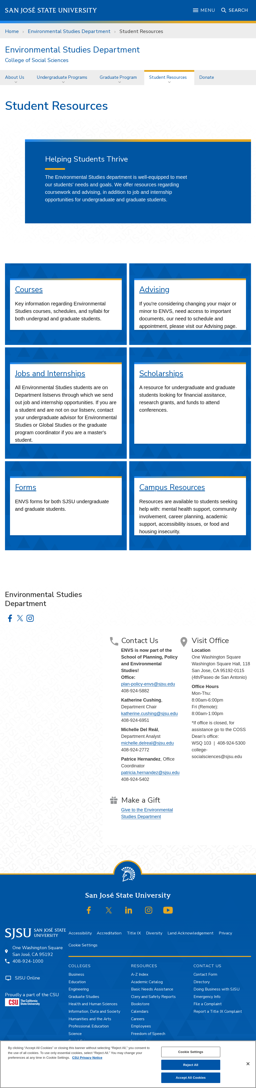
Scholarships (161, 373)
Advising (154, 289)
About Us (14, 77)
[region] (128, 1064)
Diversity (154, 933)
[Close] (248, 1063)
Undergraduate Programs (62, 77)
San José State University (51, 10)
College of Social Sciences (36, 60)
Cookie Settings (83, 945)
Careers (137, 1019)
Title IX (134, 933)
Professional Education (88, 1026)
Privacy (225, 933)
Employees (141, 1026)
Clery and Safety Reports (153, 996)
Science (75, 1033)
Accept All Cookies (191, 1077)
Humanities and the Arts (89, 1019)
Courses (29, 289)
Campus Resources (172, 487)
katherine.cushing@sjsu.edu (149, 713)
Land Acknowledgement (191, 933)
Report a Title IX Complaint (218, 1011)
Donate (206, 77)
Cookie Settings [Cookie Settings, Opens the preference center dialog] (190, 1052)
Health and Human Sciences (93, 1004)
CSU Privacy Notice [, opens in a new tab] (87, 1057)
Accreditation (109, 933)
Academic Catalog (147, 982)
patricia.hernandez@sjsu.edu (150, 772)
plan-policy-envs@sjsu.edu (148, 684)
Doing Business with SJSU (217, 989)
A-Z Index (139, 974)
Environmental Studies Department (69, 31)
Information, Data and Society (94, 1011)
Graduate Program (118, 77)
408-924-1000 (28, 961)
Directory (202, 982)
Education (77, 982)
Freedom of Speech (148, 1033)
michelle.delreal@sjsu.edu (147, 743)
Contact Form (205, 974)
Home (12, 31)
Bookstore (140, 1004)
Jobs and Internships (50, 373)
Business (76, 974)
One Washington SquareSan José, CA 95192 (37, 951)
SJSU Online (27, 978)
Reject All (190, 1065)
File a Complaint (208, 1004)
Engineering (78, 989)
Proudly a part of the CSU (32, 999)
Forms (25, 487)
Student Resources (141, 31)
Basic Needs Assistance (152, 989)
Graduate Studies (83, 996)
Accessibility (80, 933)
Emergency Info (207, 996)
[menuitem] (16, 77)
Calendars (139, 1011)
